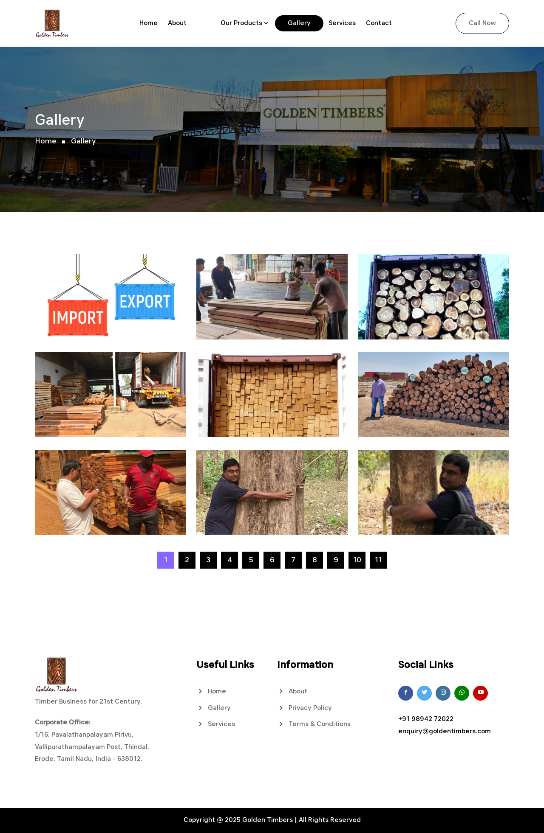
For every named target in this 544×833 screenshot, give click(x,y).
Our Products (241, 23)
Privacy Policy (304, 708)
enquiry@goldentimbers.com (444, 731)
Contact (379, 23)
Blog (203, 23)
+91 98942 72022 (425, 719)
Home (148, 23)
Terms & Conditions (314, 724)
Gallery (299, 23)
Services (342, 23)
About (177, 23)
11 (378, 560)
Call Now (482, 23)
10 (357, 560)
